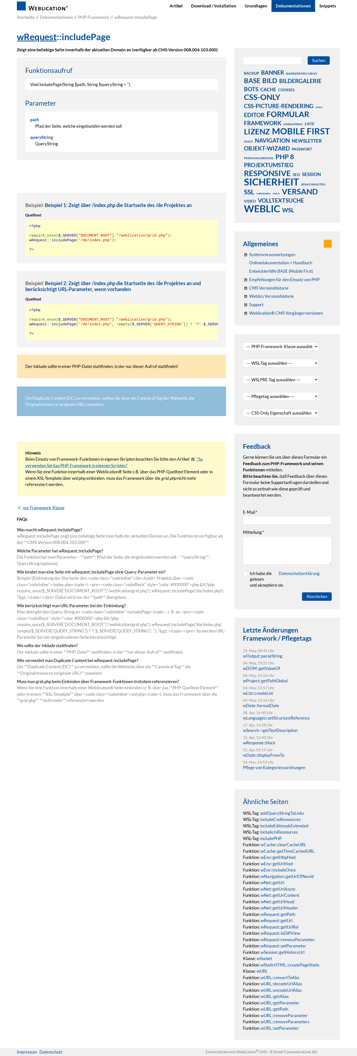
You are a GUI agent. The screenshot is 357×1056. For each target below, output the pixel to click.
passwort (302, 149)
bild (269, 80)
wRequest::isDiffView (280, 933)
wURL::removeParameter (284, 1015)
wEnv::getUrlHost (277, 863)
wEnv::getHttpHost (278, 857)
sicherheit (271, 181)
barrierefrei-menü (301, 73)
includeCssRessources (280, 819)
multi (248, 141)
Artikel (176, 5)
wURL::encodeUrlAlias (281, 990)
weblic (262, 208)
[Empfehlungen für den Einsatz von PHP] (281, 279)
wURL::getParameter (280, 1002)
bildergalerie (300, 80)
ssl (249, 191)
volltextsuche (281, 200)
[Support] (253, 305)
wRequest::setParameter (283, 945)
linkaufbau (293, 124)
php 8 (284, 156)
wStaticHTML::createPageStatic (290, 964)
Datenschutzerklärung (299, 573)
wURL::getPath (274, 1009)
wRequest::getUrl (277, 920)
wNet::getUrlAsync (278, 889)
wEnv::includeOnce (278, 870)
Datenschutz (50, 1052)
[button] (328, 244)
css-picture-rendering (279, 105)
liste (309, 123)
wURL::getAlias (275, 996)
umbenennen (263, 193)
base (252, 80)
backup (251, 73)
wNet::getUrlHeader (279, 907)
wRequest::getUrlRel (279, 927)
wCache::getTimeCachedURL (288, 851)
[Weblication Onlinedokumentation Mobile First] (278, 271)
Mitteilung (253, 532)
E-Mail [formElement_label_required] (250, 512)
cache (268, 89)
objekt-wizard (267, 148)
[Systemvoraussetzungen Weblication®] (269, 254)
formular (288, 114)
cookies (286, 90)
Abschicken (316, 596)
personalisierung (258, 158)
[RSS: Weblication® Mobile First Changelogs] (268, 296)
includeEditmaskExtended (284, 825)
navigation (272, 140)
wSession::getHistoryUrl (282, 952)
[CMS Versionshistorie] (265, 288)
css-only (262, 96)
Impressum (27, 1052)
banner (272, 72)
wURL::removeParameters (285, 1021)
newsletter (307, 141)
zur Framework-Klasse (43, 507)
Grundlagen (256, 5)
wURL (262, 971)
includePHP (271, 838)
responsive (267, 173)
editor (254, 114)
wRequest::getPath (278, 914)
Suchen (318, 60)
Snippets (327, 5)
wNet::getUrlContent (280, 895)
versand (300, 191)
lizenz (257, 131)
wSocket (264, 958)
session (311, 174)
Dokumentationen (293, 5)
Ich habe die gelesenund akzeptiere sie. (285, 579)
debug (319, 107)
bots (251, 89)
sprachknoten (313, 184)
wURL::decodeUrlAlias (281, 983)
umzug (276, 193)
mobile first (301, 130)
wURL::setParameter (280, 1028)
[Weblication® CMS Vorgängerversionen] (283, 313)
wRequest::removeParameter (288, 939)
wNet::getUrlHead (278, 901)
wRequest (37, 36)
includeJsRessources (279, 832)
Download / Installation (213, 5)
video (250, 201)
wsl (288, 210)
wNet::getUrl (272, 882)
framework (262, 123)
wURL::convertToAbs (280, 977)
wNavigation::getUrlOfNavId (287, 876)
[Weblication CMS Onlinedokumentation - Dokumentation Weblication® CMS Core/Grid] (277, 263)
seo (296, 174)
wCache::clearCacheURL (283, 844)
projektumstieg (269, 164)
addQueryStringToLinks (282, 813)
